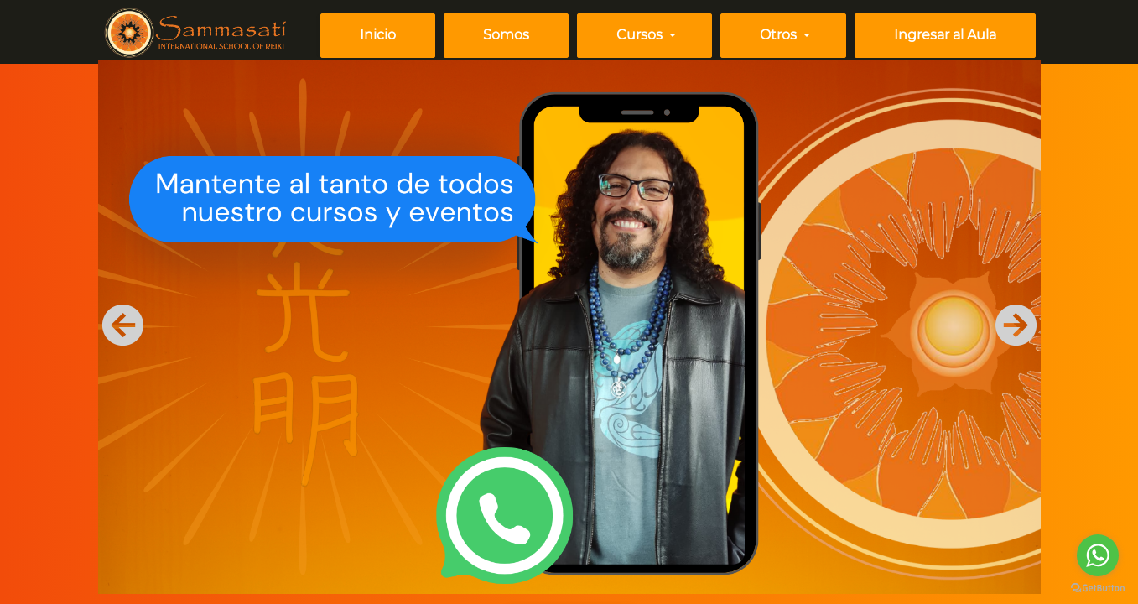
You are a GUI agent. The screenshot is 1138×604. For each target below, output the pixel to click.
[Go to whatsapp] (1098, 555)
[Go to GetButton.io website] (1098, 587)
